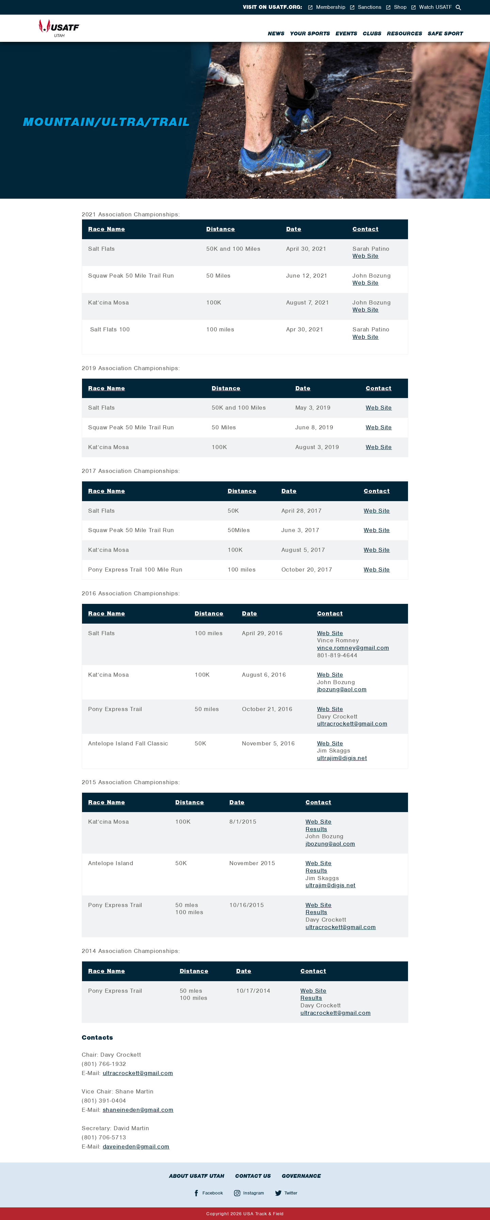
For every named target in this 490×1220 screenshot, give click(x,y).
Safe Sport (445, 33)
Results (316, 829)
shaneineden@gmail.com (138, 1110)
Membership (326, 7)
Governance (301, 1176)
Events (346, 33)
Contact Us (253, 1176)
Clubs (372, 33)
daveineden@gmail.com (136, 1146)
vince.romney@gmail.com (353, 648)
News (276, 33)
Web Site (366, 256)
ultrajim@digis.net (342, 758)
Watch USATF (431, 7)
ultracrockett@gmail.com (352, 723)
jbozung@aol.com (342, 689)
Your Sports (310, 33)
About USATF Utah (196, 1176)
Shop (396, 7)
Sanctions (365, 7)
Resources (404, 33)
